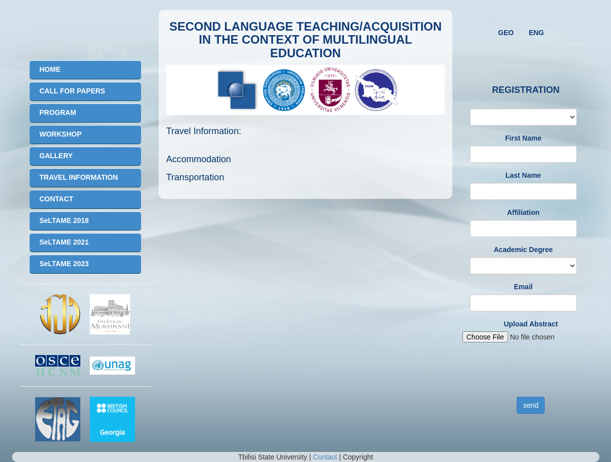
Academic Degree (523, 250)
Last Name (523, 175)
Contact (325, 457)
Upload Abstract (531, 324)
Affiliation (523, 212)
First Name (523, 138)
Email (523, 287)
